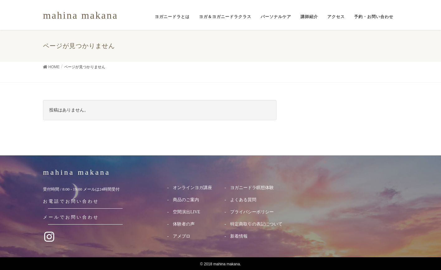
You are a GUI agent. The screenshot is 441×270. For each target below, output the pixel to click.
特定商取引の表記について (256, 224)
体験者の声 (184, 224)
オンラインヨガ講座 (192, 187)
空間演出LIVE (186, 212)
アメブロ (181, 236)
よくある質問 (243, 199)
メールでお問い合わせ (71, 217)
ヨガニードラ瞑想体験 (252, 187)
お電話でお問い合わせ (71, 201)
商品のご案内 (186, 199)
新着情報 (239, 236)
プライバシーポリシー (252, 212)
